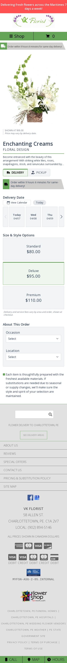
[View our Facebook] (30, 499)
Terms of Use (33, 648)
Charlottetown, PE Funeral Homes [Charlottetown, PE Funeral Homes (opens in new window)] (32, 611)
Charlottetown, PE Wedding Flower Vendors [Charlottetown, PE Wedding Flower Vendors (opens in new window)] (33, 623)
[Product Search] (34, 414)
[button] (33, 572)
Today (39, 202)
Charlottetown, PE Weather (26, 629)
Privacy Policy (17, 642)
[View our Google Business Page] (37, 499)
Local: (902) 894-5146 (34, 527)
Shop (16, 36)
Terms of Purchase (44, 642)
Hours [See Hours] (55, 659)
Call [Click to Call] (11, 659)
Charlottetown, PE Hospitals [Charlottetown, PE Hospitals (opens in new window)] (32, 617)
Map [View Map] (33, 659)
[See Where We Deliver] (33, 435)
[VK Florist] (33, 26)
